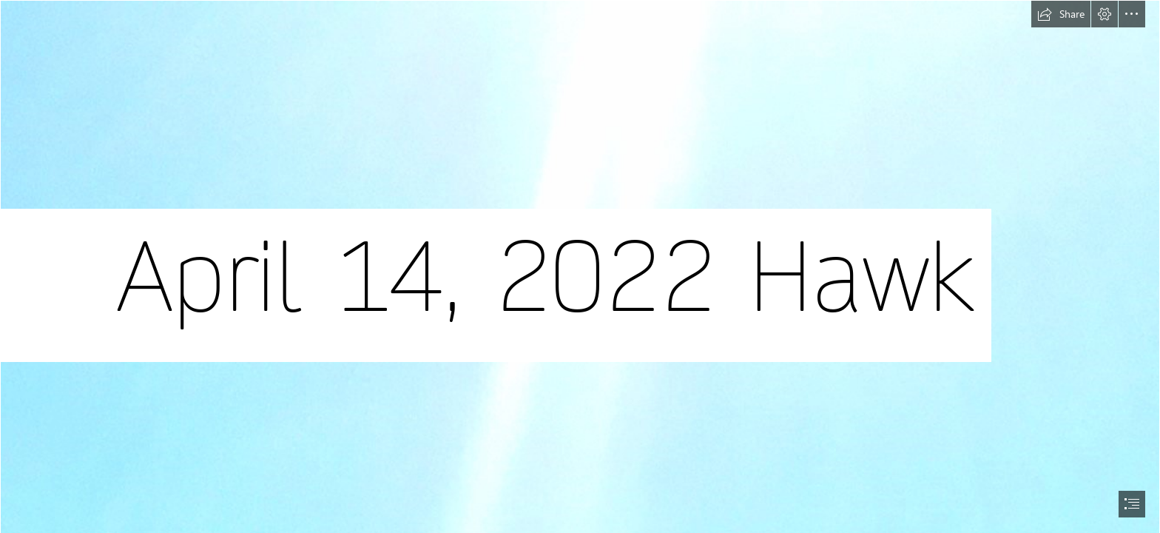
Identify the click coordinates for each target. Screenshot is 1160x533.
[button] (1060, 14)
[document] (580, 266)
